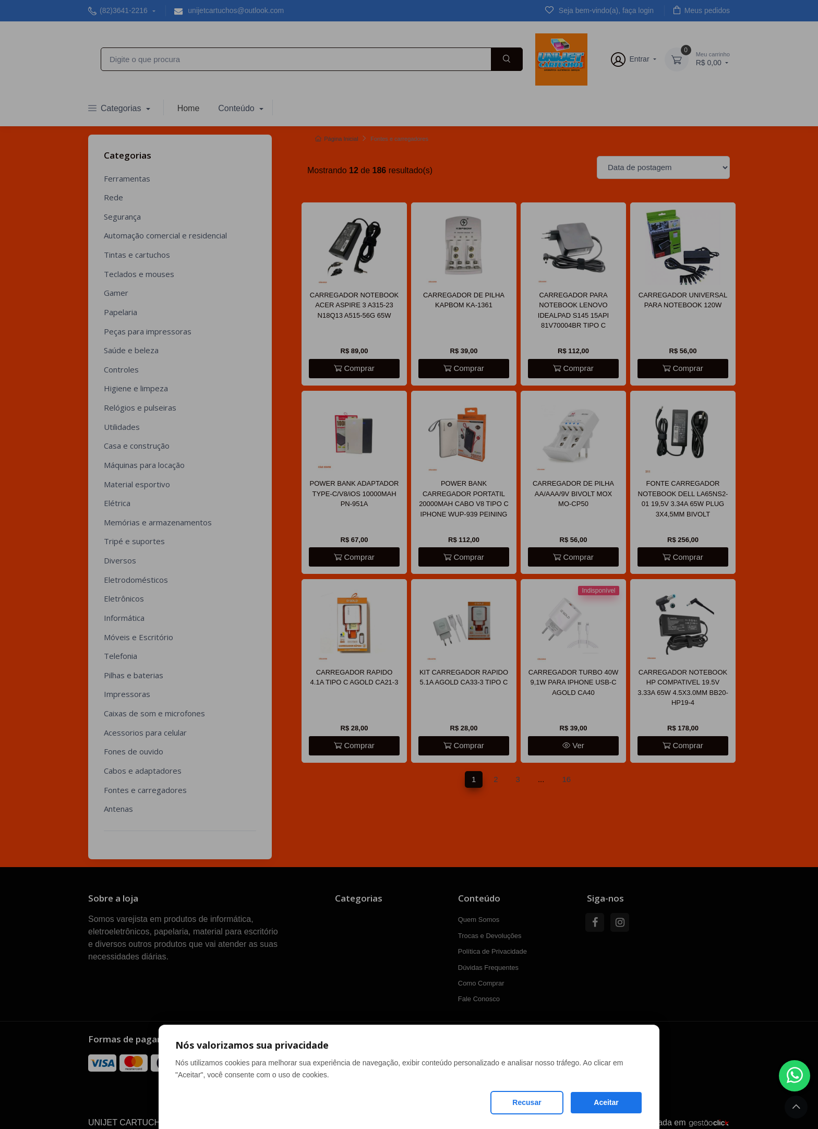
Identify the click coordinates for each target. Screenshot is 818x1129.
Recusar (526, 1102)
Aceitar (606, 1102)
